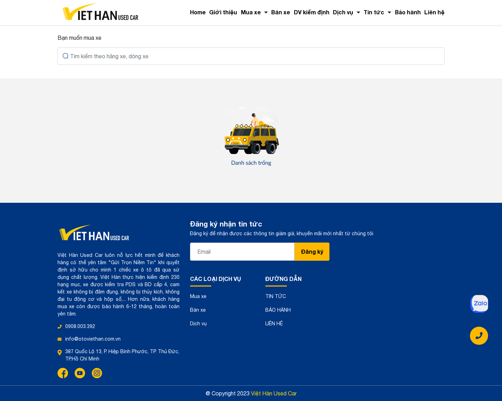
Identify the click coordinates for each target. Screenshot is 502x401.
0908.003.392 (80, 326)
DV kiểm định (311, 12)
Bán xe (280, 12)
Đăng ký (312, 251)
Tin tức (374, 12)
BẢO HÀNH (278, 310)
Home (198, 12)
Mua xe (251, 12)
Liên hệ (434, 12)
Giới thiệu (223, 12)
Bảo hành (408, 12)
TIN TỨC (275, 296)
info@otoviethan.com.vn (93, 339)
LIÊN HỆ (274, 323)
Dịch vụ (343, 12)
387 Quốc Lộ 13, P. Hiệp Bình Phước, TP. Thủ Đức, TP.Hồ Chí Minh (122, 355)
